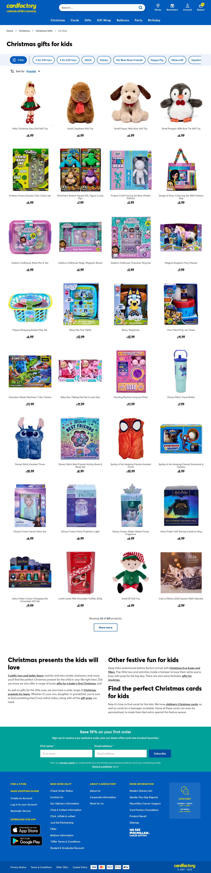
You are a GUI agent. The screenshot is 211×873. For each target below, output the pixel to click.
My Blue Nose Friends (129, 60)
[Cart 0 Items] (200, 7)
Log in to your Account (24, 804)
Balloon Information (62, 835)
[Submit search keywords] (141, 7)
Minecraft (177, 60)
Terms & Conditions (41, 867)
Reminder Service (21, 811)
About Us (95, 790)
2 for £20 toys (68, 60)
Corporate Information (103, 797)
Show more (105, 627)
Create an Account (21, 798)
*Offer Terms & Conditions (65, 841)
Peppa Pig (157, 60)
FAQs (53, 828)
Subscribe (160, 753)
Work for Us (97, 803)
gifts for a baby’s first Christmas (76, 683)
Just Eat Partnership (62, 822)
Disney (104, 60)
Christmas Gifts (44, 30)
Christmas (24, 30)
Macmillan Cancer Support (145, 803)
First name (47, 746)
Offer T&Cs (62, 867)
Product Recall (138, 816)
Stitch (88, 60)
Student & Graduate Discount (67, 848)
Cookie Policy (80, 867)
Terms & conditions (102, 766)
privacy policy (67, 762)
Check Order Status (61, 790)
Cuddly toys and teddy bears (26, 675)
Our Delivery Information (64, 803)
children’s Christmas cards (182, 704)
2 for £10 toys (44, 60)
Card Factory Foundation (144, 810)
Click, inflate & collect (62, 816)
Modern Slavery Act (141, 790)
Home (10, 30)
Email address (103, 746)
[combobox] (98, 7)
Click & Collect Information (65, 810)
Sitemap (134, 822)
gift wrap (86, 698)
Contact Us (56, 797)
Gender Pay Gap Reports (144, 797)
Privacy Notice (18, 867)
